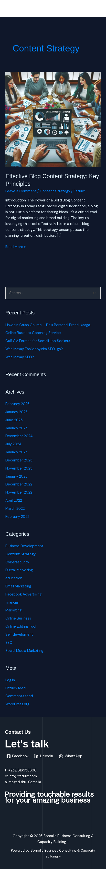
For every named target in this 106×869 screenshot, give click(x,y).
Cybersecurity (17, 562)
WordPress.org (17, 704)
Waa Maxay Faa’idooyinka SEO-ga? (34, 349)
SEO (8, 642)
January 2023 (16, 476)
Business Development (24, 546)
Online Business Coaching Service (33, 333)
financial (12, 602)
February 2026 (17, 404)
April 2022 (13, 500)
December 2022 (18, 484)
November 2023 (18, 468)
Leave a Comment (20, 191)
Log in (10, 680)
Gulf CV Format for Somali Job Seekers (37, 341)
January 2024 (16, 452)
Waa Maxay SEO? (19, 357)
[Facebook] (17, 756)
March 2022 (15, 508)
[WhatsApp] (70, 756)
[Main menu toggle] (96, 10)
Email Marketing (18, 586)
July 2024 (13, 444)
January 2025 (16, 428)
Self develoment (19, 634)
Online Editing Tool (20, 626)
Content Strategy (55, 191)
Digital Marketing (19, 570)
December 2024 (19, 436)
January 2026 (16, 412)
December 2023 (18, 460)
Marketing (13, 610)
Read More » (15, 246)
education (13, 578)
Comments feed (19, 696)
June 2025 (14, 420)
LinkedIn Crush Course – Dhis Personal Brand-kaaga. (48, 325)
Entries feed (15, 688)
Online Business (18, 618)
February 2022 (17, 516)
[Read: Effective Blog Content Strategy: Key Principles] (52, 119)
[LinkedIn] (44, 756)
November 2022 (18, 492)
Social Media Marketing (24, 650)
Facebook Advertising (23, 594)
